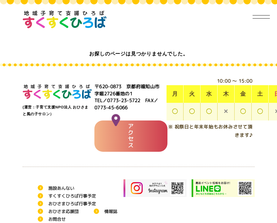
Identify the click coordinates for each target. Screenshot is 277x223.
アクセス (122, 134)
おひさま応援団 (63, 211)
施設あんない (61, 188)
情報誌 (110, 211)
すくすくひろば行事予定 (72, 196)
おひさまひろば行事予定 (72, 204)
